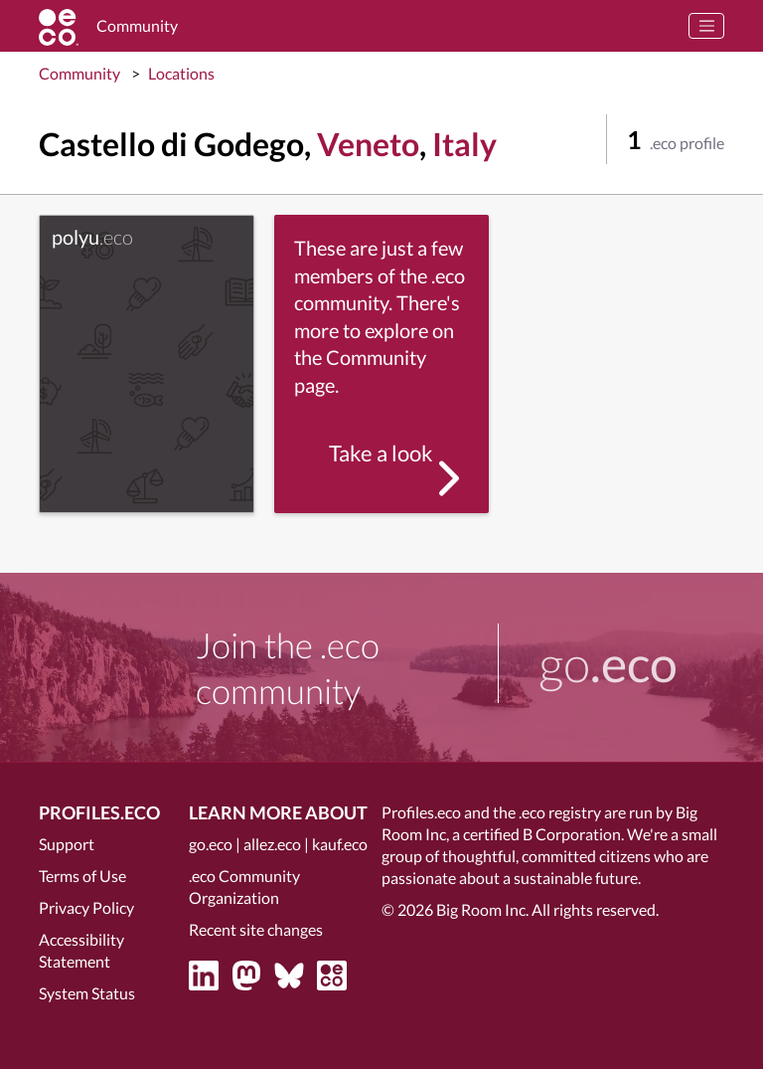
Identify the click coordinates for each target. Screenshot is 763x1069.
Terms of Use (82, 875)
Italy (464, 143)
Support (66, 843)
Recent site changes (256, 929)
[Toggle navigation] (706, 26)
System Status (87, 992)
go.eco (210, 843)
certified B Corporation (542, 833)
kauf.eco (340, 843)
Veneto (368, 143)
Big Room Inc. (482, 909)
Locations (181, 73)
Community (79, 73)
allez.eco (272, 843)
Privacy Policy (86, 907)
